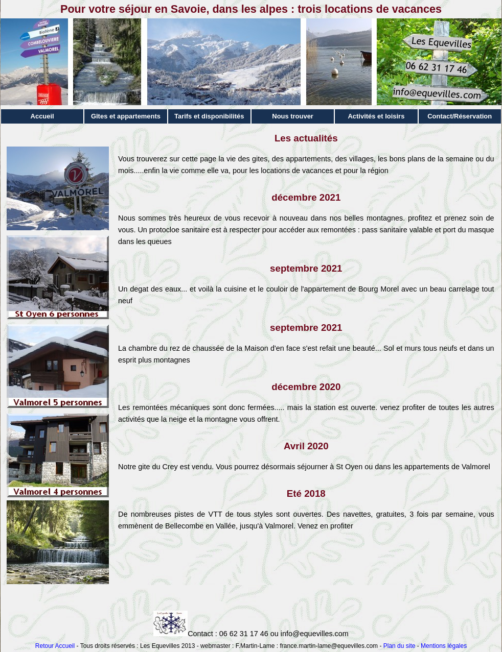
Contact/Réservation (459, 116)
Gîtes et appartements (126, 116)
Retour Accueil (55, 645)
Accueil (42, 116)
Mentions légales (444, 645)
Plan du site (399, 645)
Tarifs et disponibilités (209, 116)
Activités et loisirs (376, 116)
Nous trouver (292, 116)
